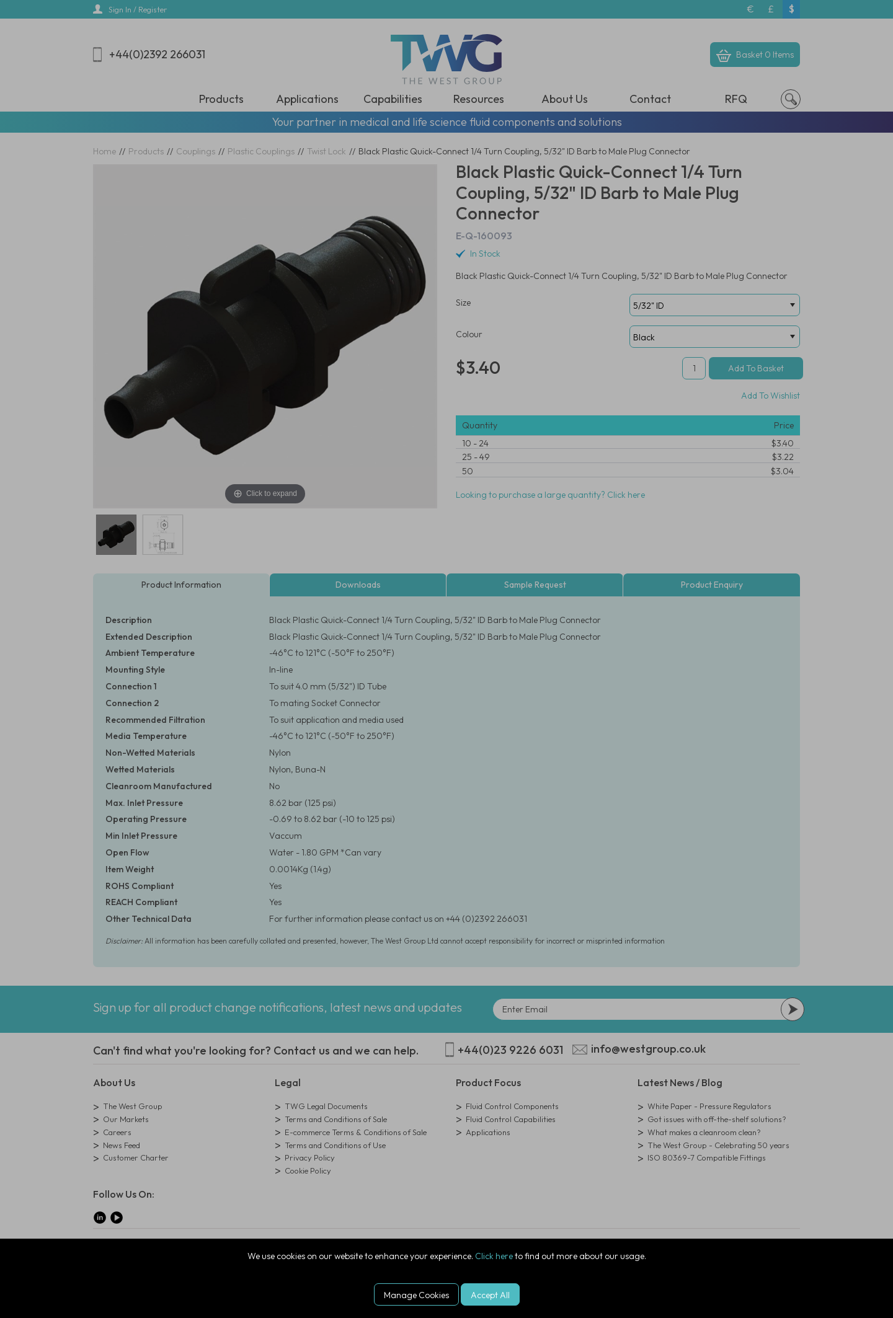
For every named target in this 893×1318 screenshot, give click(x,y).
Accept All (490, 1295)
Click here (494, 1256)
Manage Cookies (416, 1295)
